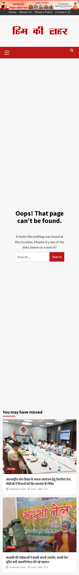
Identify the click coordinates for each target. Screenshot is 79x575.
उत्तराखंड (11, 469)
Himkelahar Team (17, 489)
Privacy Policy (43, 12)
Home (12, 12)
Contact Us (62, 12)
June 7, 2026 (36, 489)
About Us (25, 12)
